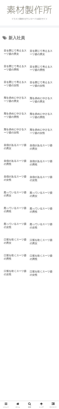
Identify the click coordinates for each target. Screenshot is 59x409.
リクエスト (29, 399)
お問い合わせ (43, 394)
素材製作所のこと (15, 394)
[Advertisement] (29, 315)
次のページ (29, 353)
